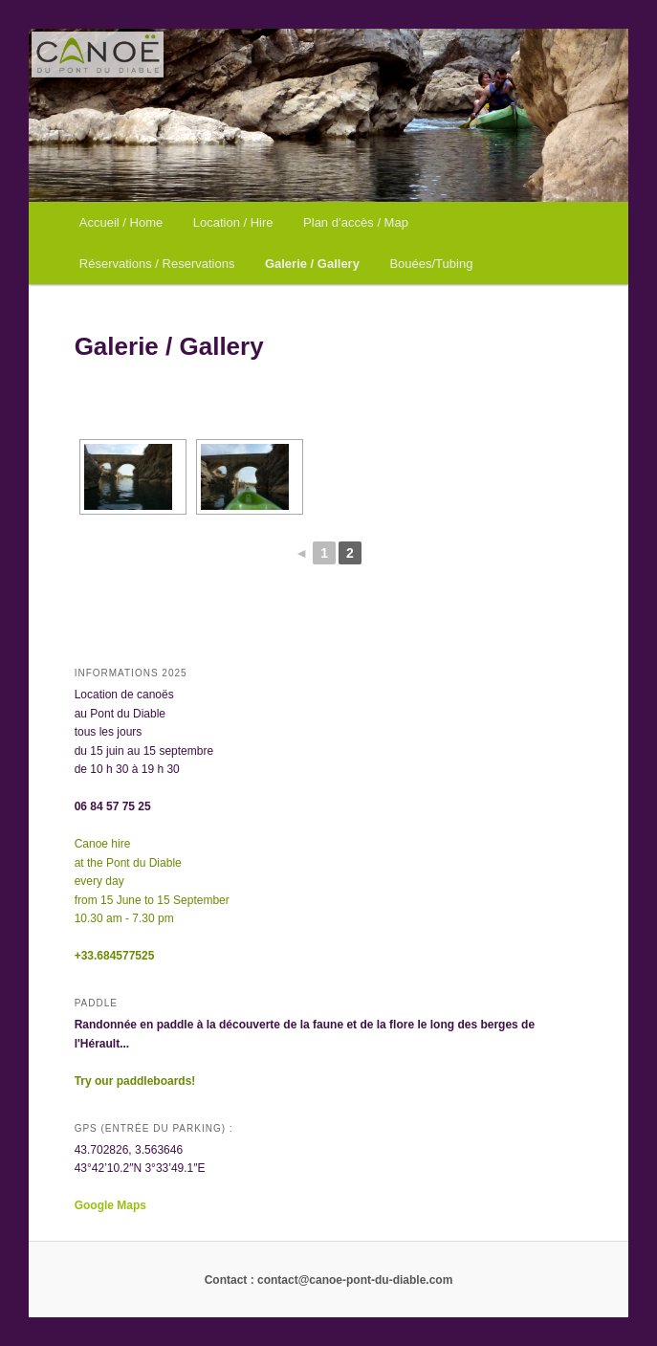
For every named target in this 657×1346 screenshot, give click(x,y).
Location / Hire (233, 222)
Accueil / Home (121, 222)
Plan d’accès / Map (355, 222)
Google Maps (112, 1205)
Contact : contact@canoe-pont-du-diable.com (329, 1280)
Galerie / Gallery (312, 263)
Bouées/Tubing (430, 263)
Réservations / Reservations (157, 263)
